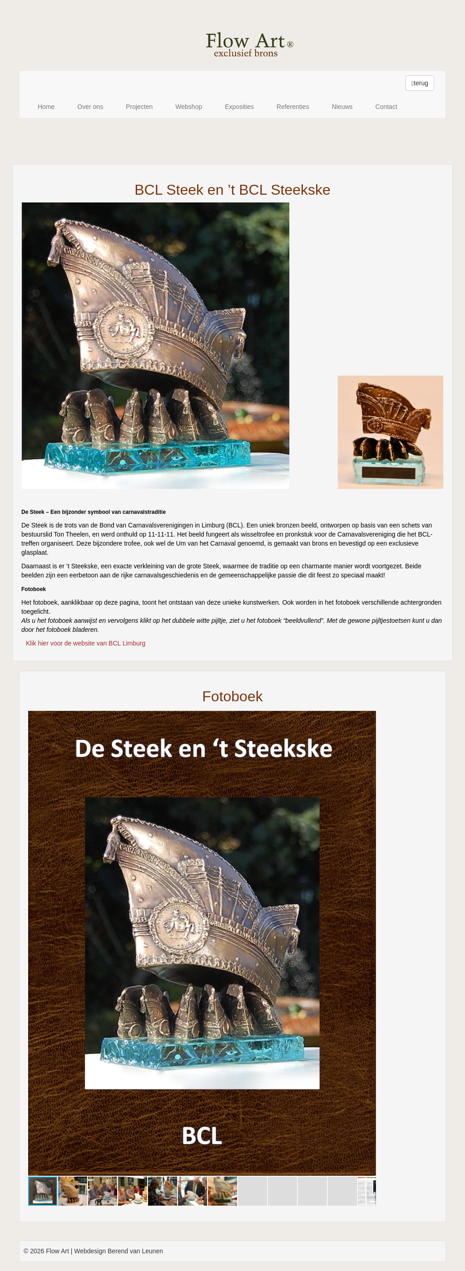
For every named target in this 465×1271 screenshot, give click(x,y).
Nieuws (342, 106)
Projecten (139, 106)
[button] (368, 719)
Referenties (293, 106)
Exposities (239, 106)
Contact (386, 106)
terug (419, 83)
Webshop (188, 106)
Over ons (90, 106)
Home (46, 106)
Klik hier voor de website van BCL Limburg (85, 643)
